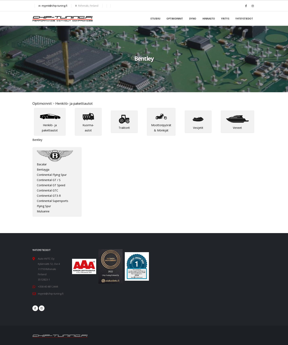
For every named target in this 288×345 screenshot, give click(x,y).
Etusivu (155, 18)
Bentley (37, 140)
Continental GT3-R (49, 196)
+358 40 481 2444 (48, 286)
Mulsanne (43, 211)
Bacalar (42, 164)
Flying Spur (44, 206)
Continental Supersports (52, 201)
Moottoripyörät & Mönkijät (161, 123)
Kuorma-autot (88, 123)
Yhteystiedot (244, 18)
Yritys (225, 18)
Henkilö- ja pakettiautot (74, 103)
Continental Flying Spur (52, 175)
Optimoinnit (174, 18)
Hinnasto (208, 18)
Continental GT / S (49, 180)
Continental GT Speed (51, 185)
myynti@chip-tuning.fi (54, 5)
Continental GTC (47, 190)
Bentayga (43, 169)
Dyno (192, 18)
